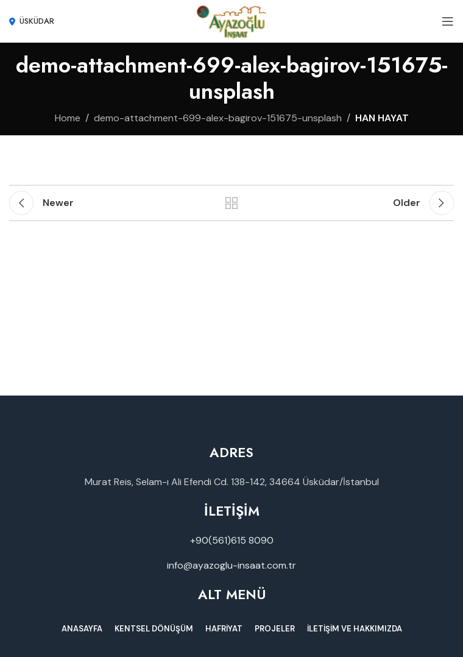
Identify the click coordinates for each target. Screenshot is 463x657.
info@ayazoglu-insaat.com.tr (231, 565)
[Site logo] (231, 20)
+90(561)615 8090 (232, 540)
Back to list (231, 203)
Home (67, 118)
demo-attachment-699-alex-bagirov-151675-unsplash (218, 118)
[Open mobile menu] (448, 21)
